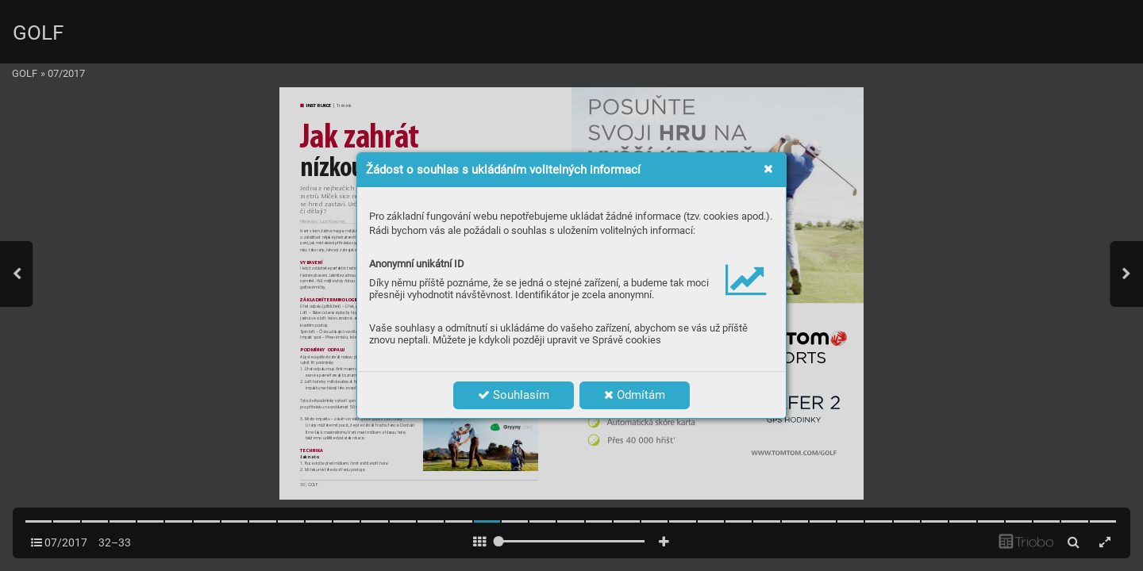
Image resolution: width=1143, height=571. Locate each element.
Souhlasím (513, 395)
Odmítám (634, 395)
